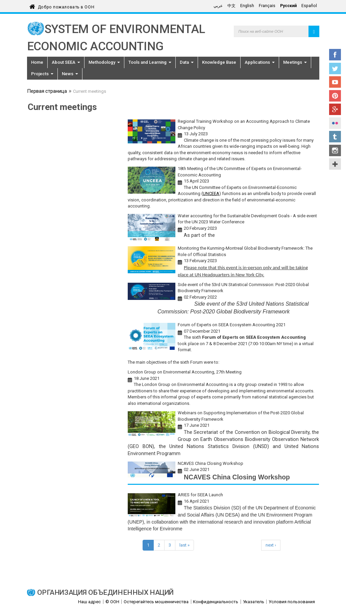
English (247, 5)
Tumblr (335, 136)
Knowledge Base (219, 62)
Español (309, 5)
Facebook (335, 54)
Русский (288, 5)
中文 (231, 5)
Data (187, 62)
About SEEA (66, 62)
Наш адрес (89, 602)
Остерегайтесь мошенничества (156, 602)
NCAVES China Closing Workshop (210, 463)
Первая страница (47, 91)
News (70, 73)
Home (37, 62)
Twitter (335, 68)
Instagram (335, 150)
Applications (260, 62)
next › (271, 545)
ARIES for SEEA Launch (200, 494)
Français (267, 5)
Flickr (335, 123)
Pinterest (335, 96)
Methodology (104, 62)
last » (184, 545)
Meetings (295, 62)
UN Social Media (335, 164)
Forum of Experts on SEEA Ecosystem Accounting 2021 (232, 324)
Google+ (335, 109)
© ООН (112, 602)
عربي (218, 5)
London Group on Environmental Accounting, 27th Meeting (185, 371)
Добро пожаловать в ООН (66, 6)
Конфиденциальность (215, 602)
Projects (42, 73)
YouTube (335, 82)
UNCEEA (211, 193)
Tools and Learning (149, 62)
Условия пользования (292, 602)
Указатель (253, 602)
